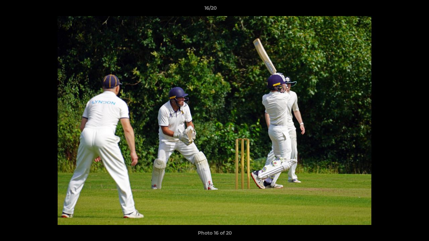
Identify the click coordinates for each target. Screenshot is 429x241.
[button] (401, 10)
